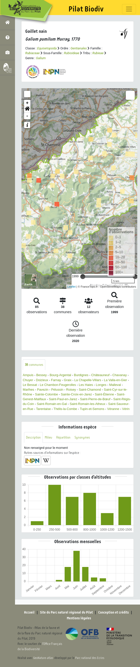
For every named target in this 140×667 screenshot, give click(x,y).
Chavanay (119, 375)
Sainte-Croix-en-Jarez (76, 394)
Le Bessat (30, 385)
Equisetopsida (47, 48)
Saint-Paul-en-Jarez (63, 399)
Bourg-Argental (60, 375)
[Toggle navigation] (129, 9)
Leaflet (72, 286)
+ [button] (27, 103)
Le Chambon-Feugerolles (58, 385)
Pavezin (42, 389)
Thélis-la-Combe (65, 409)
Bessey (41, 375)
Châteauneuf (100, 375)
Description (33, 437)
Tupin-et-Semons (92, 409)
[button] (27, 109)
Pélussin (57, 389)
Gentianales (78, 48)
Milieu (48, 437)
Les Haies (86, 385)
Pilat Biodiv (86, 9)
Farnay (56, 380)
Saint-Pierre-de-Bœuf (95, 399)
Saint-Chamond (90, 389)
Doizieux (42, 380)
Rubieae (98, 53)
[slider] (82, 276)
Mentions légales (79, 618)
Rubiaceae (32, 53)
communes (34, 365)
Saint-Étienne (104, 394)
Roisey (71, 389)
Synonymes (82, 437)
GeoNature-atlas (43, 658)
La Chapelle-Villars (87, 380)
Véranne (113, 409)
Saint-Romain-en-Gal (52, 404)
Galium (41, 58)
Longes (101, 385)
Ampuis (28, 375)
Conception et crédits (113, 612)
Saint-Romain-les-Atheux (87, 404)
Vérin (126, 409)
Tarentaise (43, 409)
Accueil (29, 612)
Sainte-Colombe (46, 394)
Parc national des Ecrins (89, 658)
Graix (68, 380)
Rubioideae (72, 53)
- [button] (27, 116)
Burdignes (81, 375)
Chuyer (28, 380)
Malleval (115, 385)
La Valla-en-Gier (115, 380)
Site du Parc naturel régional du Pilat (66, 612)
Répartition (63, 437)
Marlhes (28, 389)
